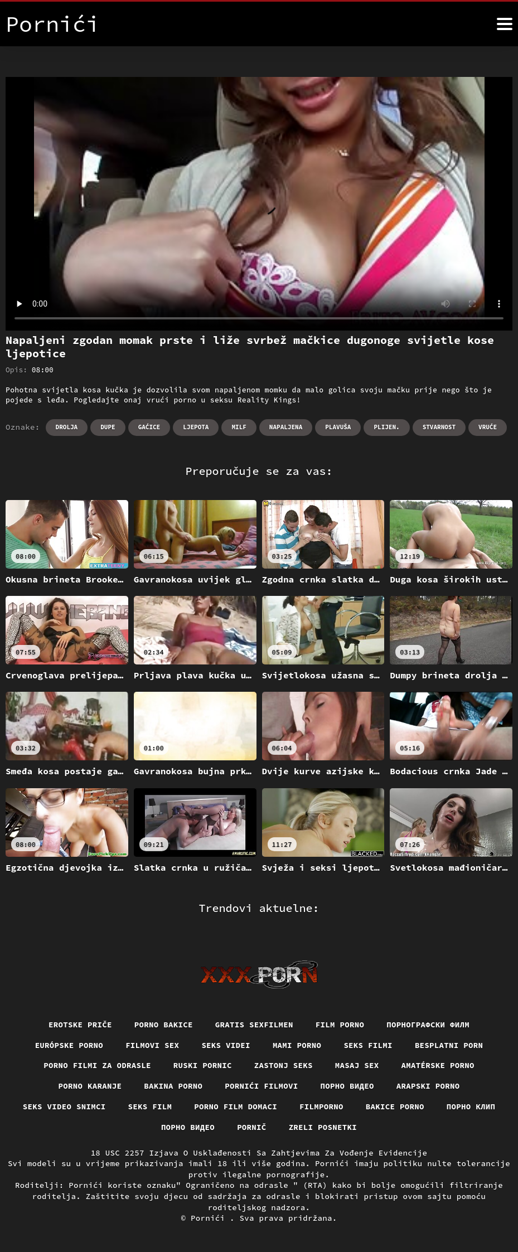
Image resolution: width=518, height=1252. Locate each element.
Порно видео (347, 1086)
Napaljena (285, 427)
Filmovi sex (152, 1045)
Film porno (340, 1025)
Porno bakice (163, 1025)
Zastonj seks (283, 1065)
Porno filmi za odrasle (97, 1065)
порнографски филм (427, 1025)
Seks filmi (368, 1045)
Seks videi (225, 1045)
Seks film (150, 1106)
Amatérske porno (438, 1065)
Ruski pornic (202, 1065)
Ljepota (196, 427)
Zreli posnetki (323, 1127)
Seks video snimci (64, 1106)
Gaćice (149, 427)
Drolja (67, 427)
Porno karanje (90, 1086)
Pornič (252, 1127)
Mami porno (297, 1045)
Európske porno (69, 1045)
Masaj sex (357, 1065)
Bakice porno (395, 1106)
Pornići (210, 1218)
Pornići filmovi (261, 1086)
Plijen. (386, 427)
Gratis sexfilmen (254, 1025)
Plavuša (338, 427)
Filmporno (321, 1106)
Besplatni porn (449, 1045)
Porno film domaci (235, 1106)
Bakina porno (173, 1086)
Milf (238, 427)
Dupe (107, 427)
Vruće (487, 427)
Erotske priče (80, 1025)
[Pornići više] (504, 24)
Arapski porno (428, 1086)
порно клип (471, 1106)
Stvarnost (439, 427)
